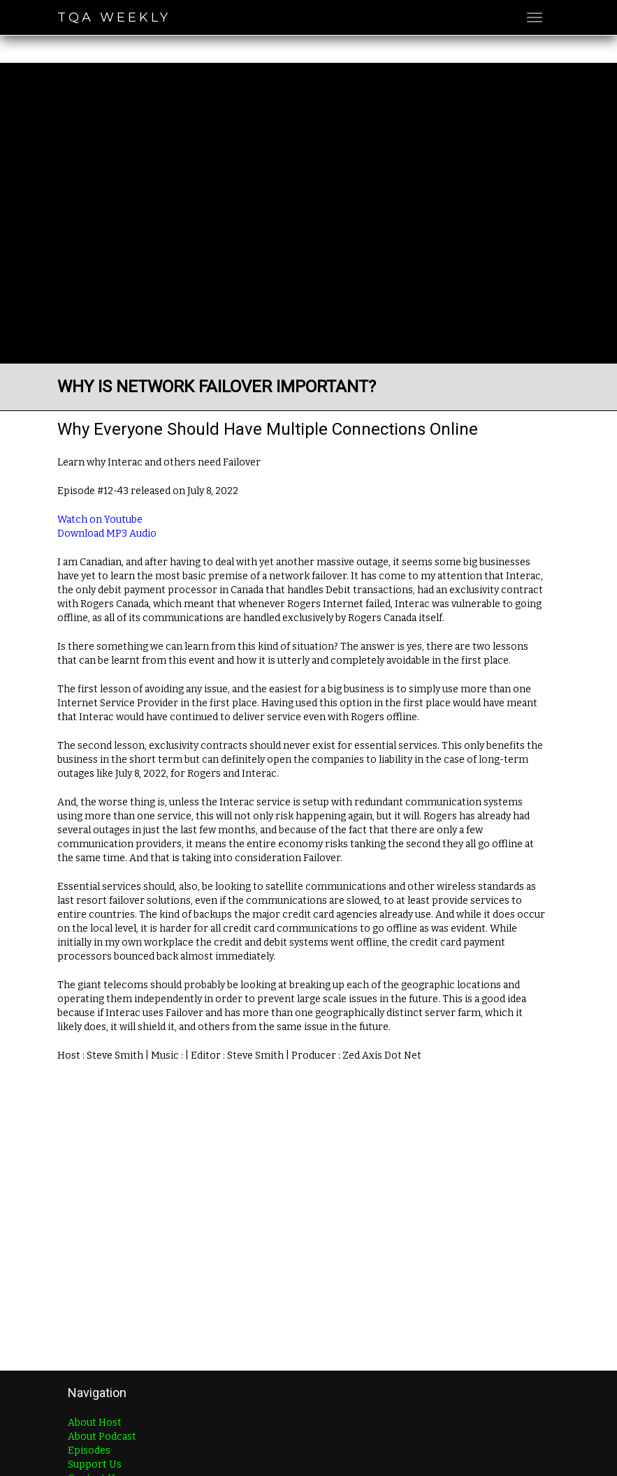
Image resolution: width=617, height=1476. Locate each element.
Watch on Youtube (100, 519)
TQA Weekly (113, 17)
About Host (95, 1423)
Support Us (95, 1464)
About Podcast (102, 1437)
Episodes (89, 1450)
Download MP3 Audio (107, 533)
